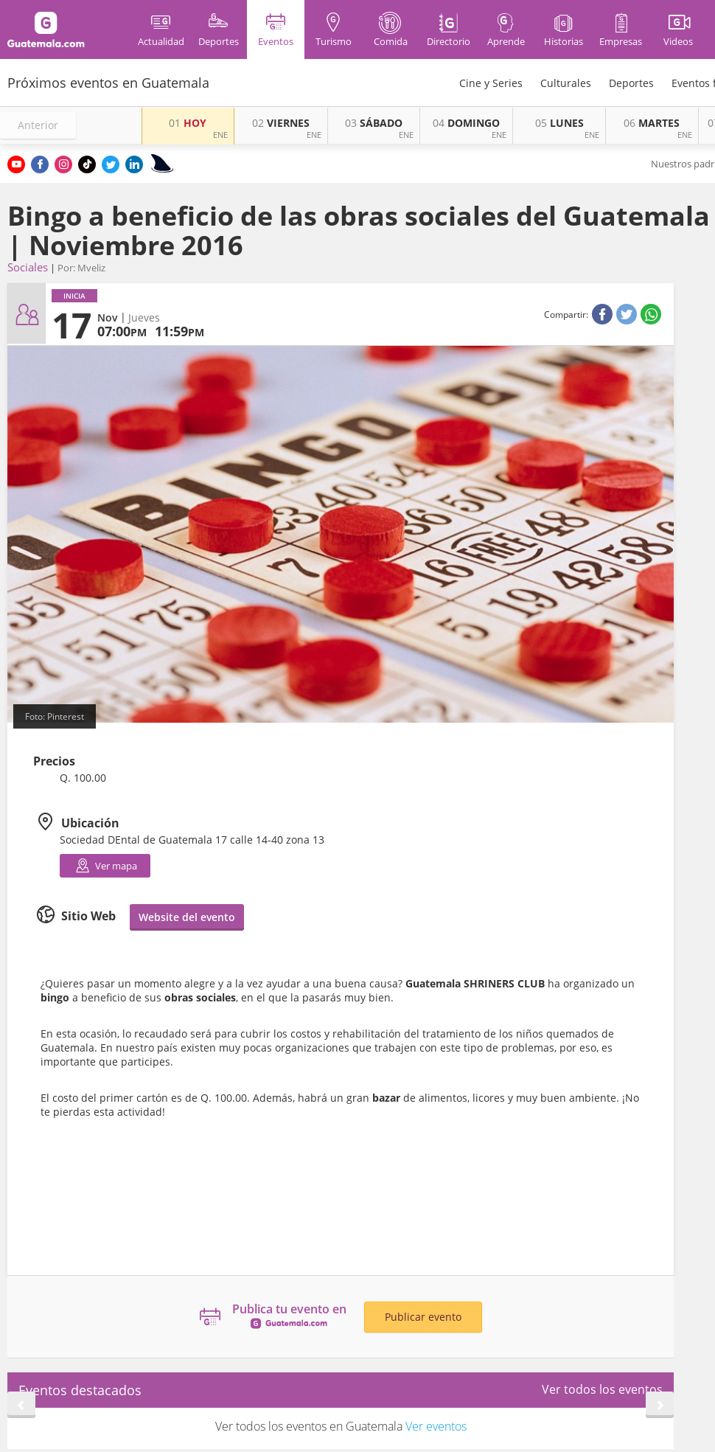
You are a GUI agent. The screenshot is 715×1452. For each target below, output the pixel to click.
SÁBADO (373, 123)
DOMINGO (466, 123)
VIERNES (281, 123)
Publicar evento (423, 1317)
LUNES (559, 123)
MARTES (652, 123)
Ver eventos (436, 1426)
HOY (187, 123)
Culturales (565, 83)
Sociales (27, 267)
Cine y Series (491, 83)
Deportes (631, 83)
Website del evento (187, 917)
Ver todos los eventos (602, 1389)
